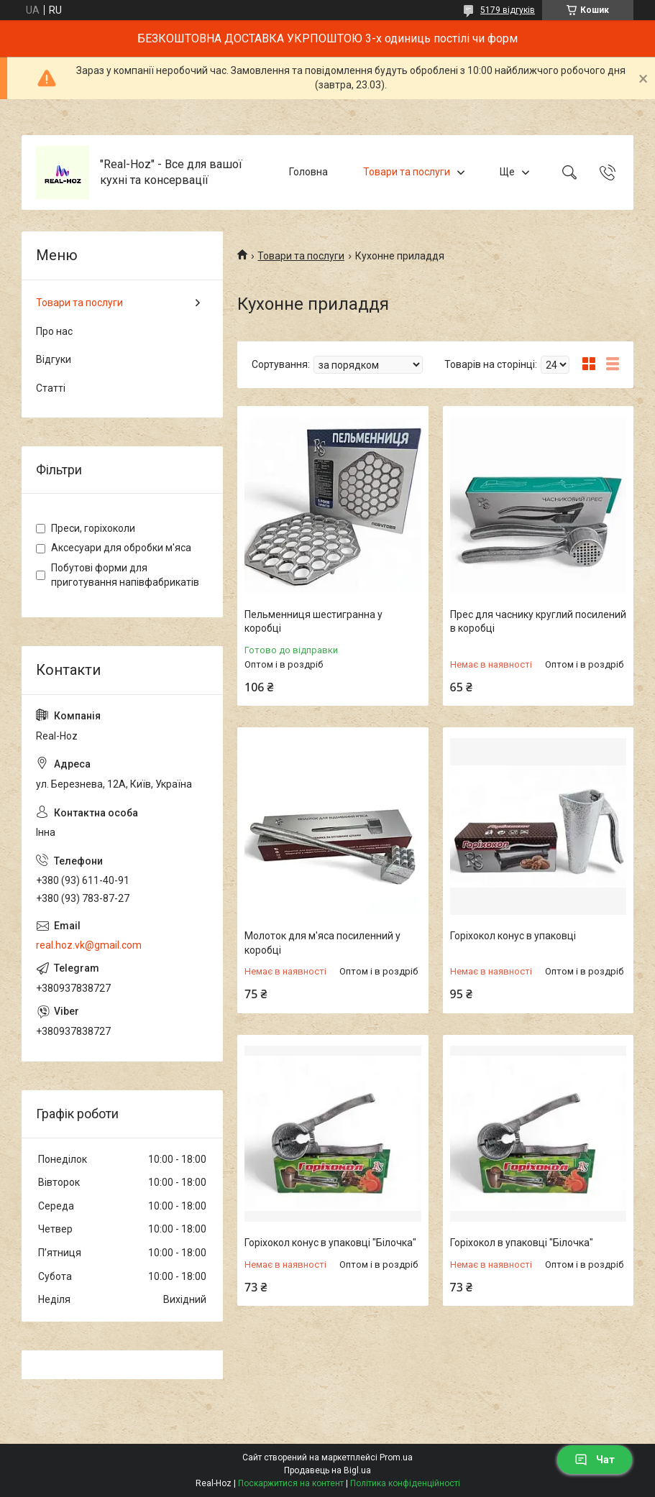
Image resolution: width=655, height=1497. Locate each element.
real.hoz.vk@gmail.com (89, 945)
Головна (308, 172)
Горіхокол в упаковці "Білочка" (521, 1242)
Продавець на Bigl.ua (327, 1470)
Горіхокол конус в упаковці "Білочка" (330, 1242)
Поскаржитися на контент (291, 1483)
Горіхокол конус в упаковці (513, 935)
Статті (50, 388)
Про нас (54, 331)
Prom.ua (396, 1457)
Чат (594, 1459)
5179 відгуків (507, 10)
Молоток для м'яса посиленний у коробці (322, 943)
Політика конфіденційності (405, 1483)
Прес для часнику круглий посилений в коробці (538, 622)
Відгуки (53, 359)
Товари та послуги (406, 172)
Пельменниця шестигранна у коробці (313, 622)
